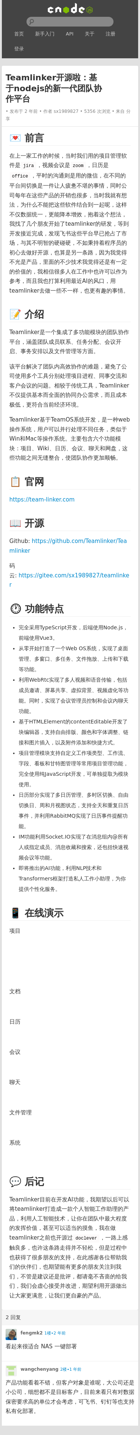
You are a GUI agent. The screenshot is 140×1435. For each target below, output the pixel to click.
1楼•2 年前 (55, 1333)
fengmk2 (32, 1333)
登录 (19, 49)
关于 (89, 34)
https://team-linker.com (42, 499)
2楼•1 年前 (70, 1369)
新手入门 (45, 34)
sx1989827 (66, 111)
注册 (110, 34)
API (70, 34)
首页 (19, 34)
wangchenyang (40, 1369)
